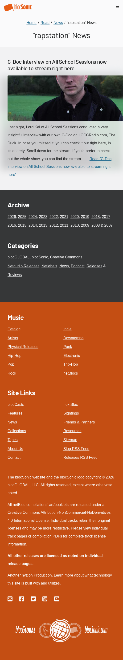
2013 (43, 225)
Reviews (15, 275)
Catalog (14, 329)
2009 (85, 225)
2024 (33, 217)
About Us (15, 449)
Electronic (71, 356)
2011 (64, 225)
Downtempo (73, 338)
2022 (53, 217)
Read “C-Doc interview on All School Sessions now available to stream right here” (59, 167)
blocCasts (16, 405)
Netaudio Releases (23, 266)
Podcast (78, 266)
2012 (53, 225)
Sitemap (70, 440)
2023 (43, 217)
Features (15, 413)
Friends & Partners (79, 422)
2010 (74, 225)
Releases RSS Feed (80, 457)
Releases (94, 266)
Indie (67, 329)
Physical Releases (23, 347)
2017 (106, 217)
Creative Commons (66, 257)
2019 (85, 217)
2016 (12, 225)
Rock (12, 373)
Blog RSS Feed (76, 449)
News (64, 266)
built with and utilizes (42, 583)
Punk (67, 347)
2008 (95, 225)
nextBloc (70, 405)
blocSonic (40, 257)
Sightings (71, 413)
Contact (14, 457)
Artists (13, 338)
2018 (95, 217)
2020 (74, 217)
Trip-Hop (70, 364)
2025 (22, 217)
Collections (17, 431)
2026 (12, 217)
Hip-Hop (14, 356)
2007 (108, 225)
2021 (64, 217)
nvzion (27, 575)
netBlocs (70, 373)
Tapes (13, 440)
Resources (72, 431)
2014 (33, 225)
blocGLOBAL (18, 257)
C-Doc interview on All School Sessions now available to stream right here (57, 64)
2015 (22, 225)
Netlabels (49, 266)
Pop (11, 364)
